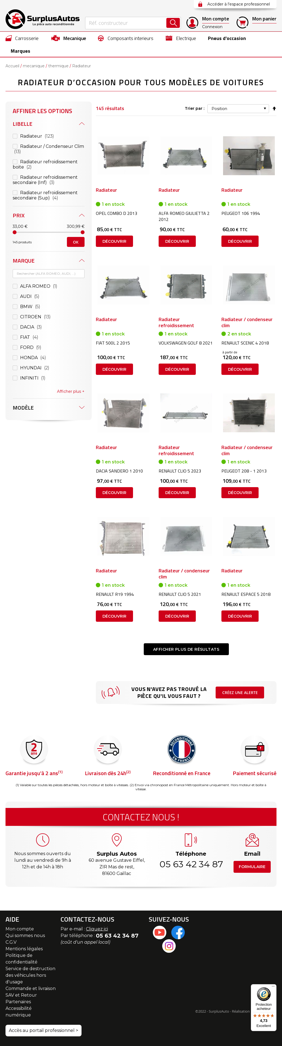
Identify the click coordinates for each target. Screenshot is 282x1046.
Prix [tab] (19, 215)
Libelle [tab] (22, 124)
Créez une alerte (240, 696)
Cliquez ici (97, 929)
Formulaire (252, 866)
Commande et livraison (31, 988)
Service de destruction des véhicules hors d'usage (30, 975)
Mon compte (20, 929)
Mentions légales (24, 948)
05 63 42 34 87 (190, 864)
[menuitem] (22, 38)
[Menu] (273, 987)
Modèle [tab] (23, 408)
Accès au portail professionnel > (43, 1030)
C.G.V (11, 942)
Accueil (12, 66)
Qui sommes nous (25, 935)
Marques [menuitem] (20, 51)
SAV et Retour (21, 995)
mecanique (34, 66)
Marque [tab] (23, 261)
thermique (58, 66)
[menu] (141, 44)
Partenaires (18, 1001)
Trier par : (194, 108)
